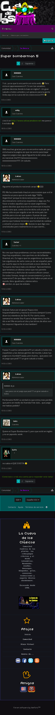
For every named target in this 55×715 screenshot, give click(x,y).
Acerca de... (27, 654)
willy (17, 110)
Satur (16, 242)
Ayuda (20, 507)
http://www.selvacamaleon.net (26, 120)
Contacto (12, 507)
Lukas (18, 176)
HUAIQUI (17, 73)
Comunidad (27, 639)
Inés (15, 421)
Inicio (27, 635)
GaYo (14, 450)
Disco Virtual (27, 644)
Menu (7, 28)
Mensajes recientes (20, 35)
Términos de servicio (34, 507)
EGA (17, 500)
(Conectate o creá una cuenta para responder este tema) (27, 476)
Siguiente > (29, 63)
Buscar (5, 35)
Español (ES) (32, 500)
